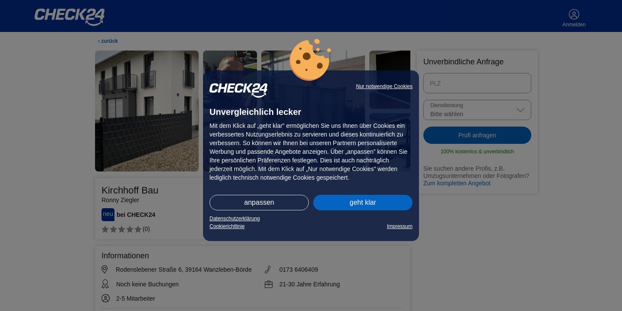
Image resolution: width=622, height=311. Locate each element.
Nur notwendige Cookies (384, 86)
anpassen (259, 202)
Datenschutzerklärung (234, 219)
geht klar (362, 202)
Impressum (400, 226)
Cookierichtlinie (226, 226)
